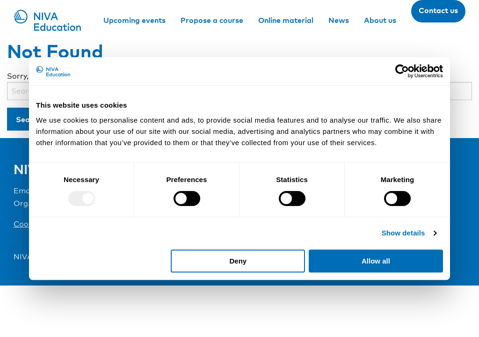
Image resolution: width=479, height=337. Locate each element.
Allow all (376, 261)
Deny (238, 261)
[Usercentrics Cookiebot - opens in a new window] (402, 71)
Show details (403, 233)
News (338, 20)
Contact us (438, 10)
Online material (285, 20)
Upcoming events (134, 20)
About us (380, 20)
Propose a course (212, 20)
